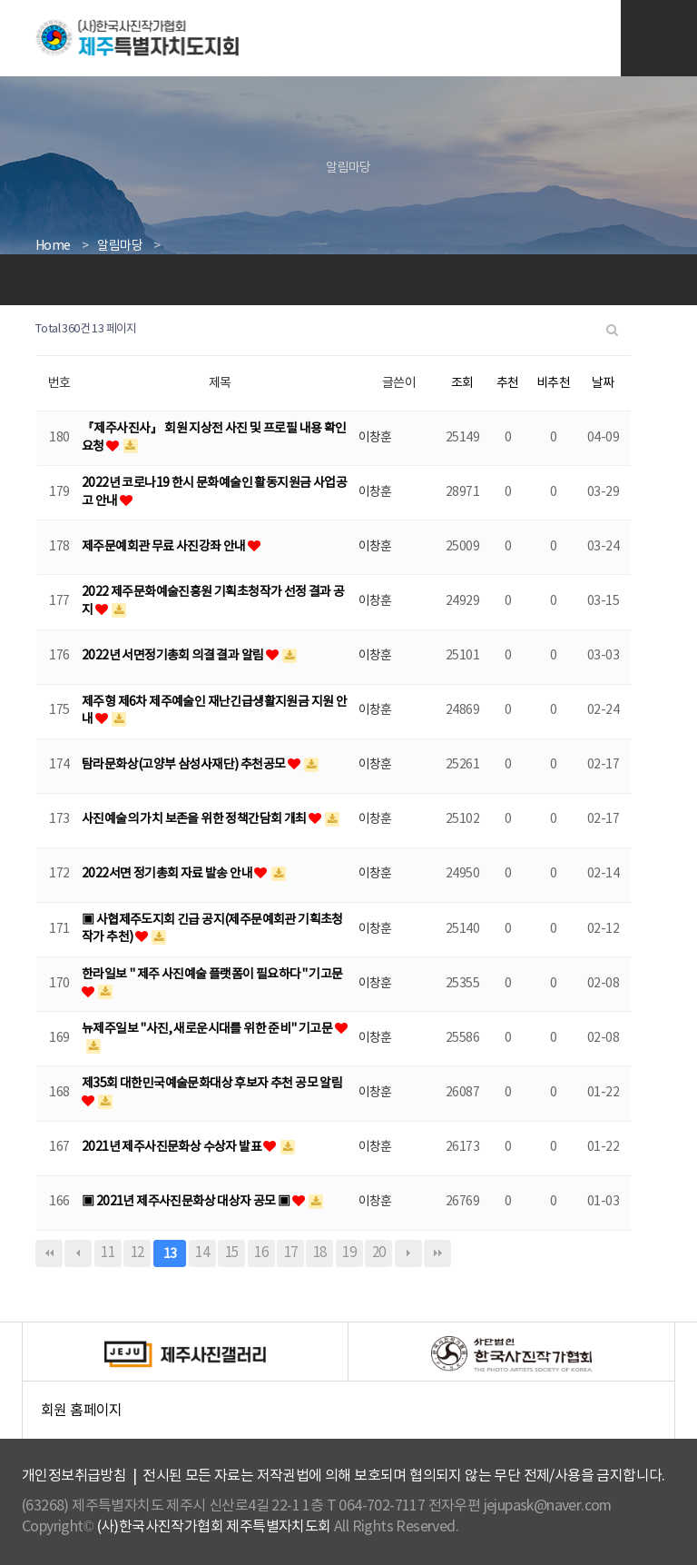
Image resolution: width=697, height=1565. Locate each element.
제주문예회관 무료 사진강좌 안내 (165, 547)
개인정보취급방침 (74, 1476)
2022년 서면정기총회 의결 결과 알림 (174, 656)
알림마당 (119, 246)
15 (232, 1253)
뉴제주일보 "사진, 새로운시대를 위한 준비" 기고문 (208, 1029)
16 (261, 1253)
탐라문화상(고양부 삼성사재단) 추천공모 (185, 765)
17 (291, 1253)
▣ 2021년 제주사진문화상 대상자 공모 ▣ (187, 1201)
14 (202, 1253)
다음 (408, 1253)
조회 (462, 383)
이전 (78, 1253)
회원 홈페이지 (357, 1416)
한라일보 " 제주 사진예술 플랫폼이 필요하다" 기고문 (212, 974)
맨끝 (437, 1253)
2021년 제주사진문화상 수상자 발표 (172, 1147)
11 (107, 1253)
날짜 (603, 383)
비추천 (553, 383)
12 (137, 1253)
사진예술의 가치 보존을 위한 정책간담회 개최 (195, 819)
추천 (507, 383)
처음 (49, 1253)
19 (349, 1253)
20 (379, 1253)
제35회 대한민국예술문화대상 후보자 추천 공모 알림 (212, 1083)
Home (53, 246)
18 (320, 1253)
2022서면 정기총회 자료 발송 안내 (168, 874)
